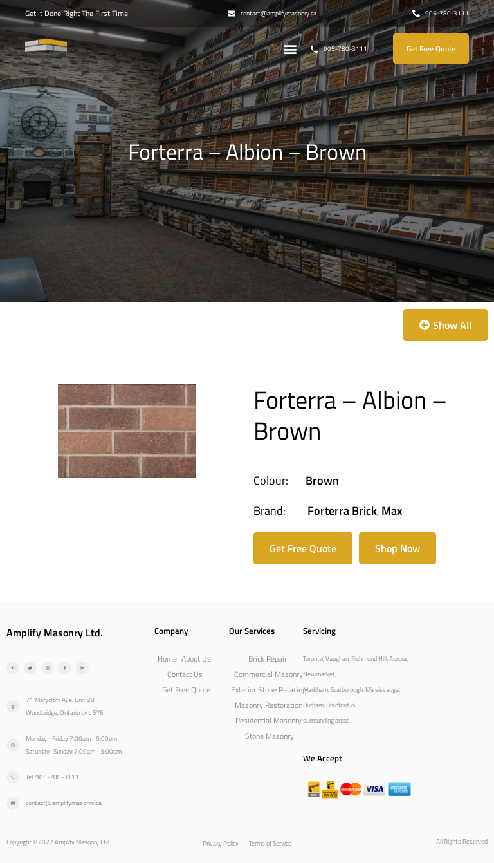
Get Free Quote (186, 689)
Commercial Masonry (268, 674)
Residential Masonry (268, 720)
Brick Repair (267, 659)
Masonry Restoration (268, 705)
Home (167, 659)
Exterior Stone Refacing (268, 689)
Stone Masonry (269, 736)
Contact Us (185, 674)
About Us (196, 659)
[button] (290, 48)
